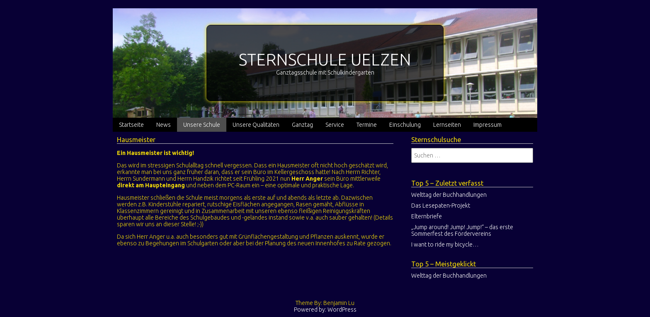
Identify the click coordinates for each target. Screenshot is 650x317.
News (163, 124)
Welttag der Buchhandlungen (449, 194)
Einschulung (405, 124)
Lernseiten (447, 124)
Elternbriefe (426, 216)
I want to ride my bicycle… (445, 244)
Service (334, 124)
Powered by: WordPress (325, 309)
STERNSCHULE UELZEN (325, 59)
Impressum (487, 124)
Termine (367, 124)
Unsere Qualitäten (256, 124)
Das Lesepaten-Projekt (440, 205)
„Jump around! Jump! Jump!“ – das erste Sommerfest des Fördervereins (462, 230)
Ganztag (302, 124)
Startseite (131, 124)
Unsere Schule (201, 124)
